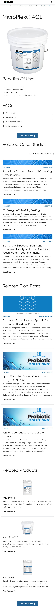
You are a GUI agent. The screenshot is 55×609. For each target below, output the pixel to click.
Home (6, 6)
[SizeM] (8, 1)
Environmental (14, 6)
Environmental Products (27, 6)
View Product (8, 511)
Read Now (7, 343)
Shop (37, 6)
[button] (27, 113)
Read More (7, 194)
